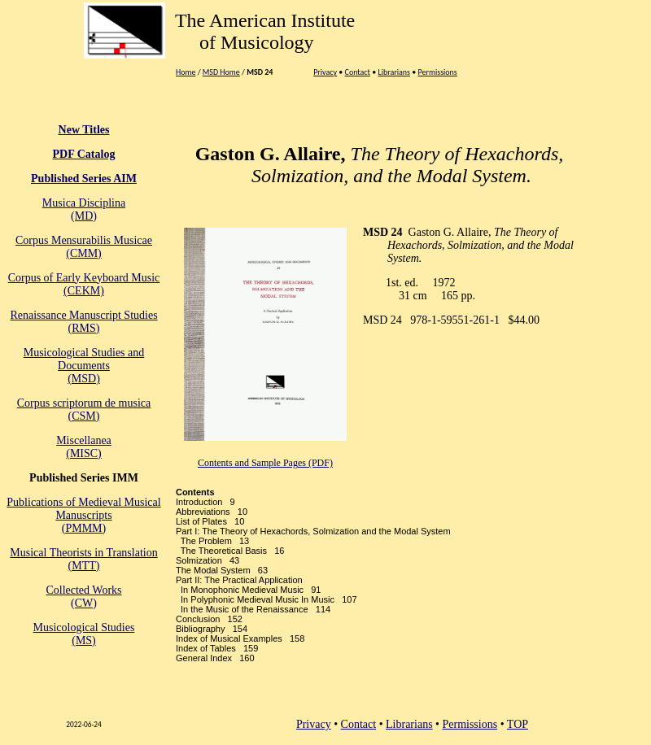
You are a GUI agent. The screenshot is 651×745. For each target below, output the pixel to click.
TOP (517, 724)
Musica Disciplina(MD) (83, 209)
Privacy (325, 72)
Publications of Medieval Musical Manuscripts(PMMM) (83, 515)
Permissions (437, 72)
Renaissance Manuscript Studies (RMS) (83, 321)
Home (185, 72)
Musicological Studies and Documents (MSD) (84, 365)
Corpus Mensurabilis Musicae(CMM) (83, 246)
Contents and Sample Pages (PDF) (265, 462)
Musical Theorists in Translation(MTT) (83, 559)
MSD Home (221, 72)
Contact (357, 72)
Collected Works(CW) (83, 596)
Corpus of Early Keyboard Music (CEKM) (84, 284)
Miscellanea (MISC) (83, 447)
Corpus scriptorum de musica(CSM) (84, 409)
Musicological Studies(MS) (84, 634)
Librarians (394, 72)
